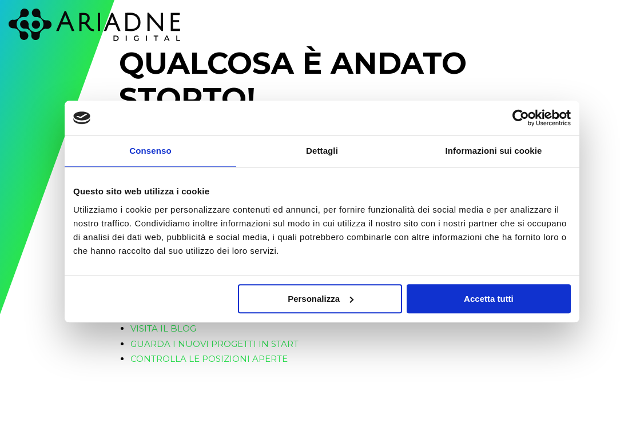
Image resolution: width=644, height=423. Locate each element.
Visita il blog (163, 328)
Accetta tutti (489, 299)
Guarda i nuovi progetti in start (214, 343)
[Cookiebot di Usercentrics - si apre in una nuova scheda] (521, 117)
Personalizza (320, 299)
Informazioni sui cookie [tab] (494, 150)
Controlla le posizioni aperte (209, 358)
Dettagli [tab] (322, 150)
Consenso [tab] (150, 150)
